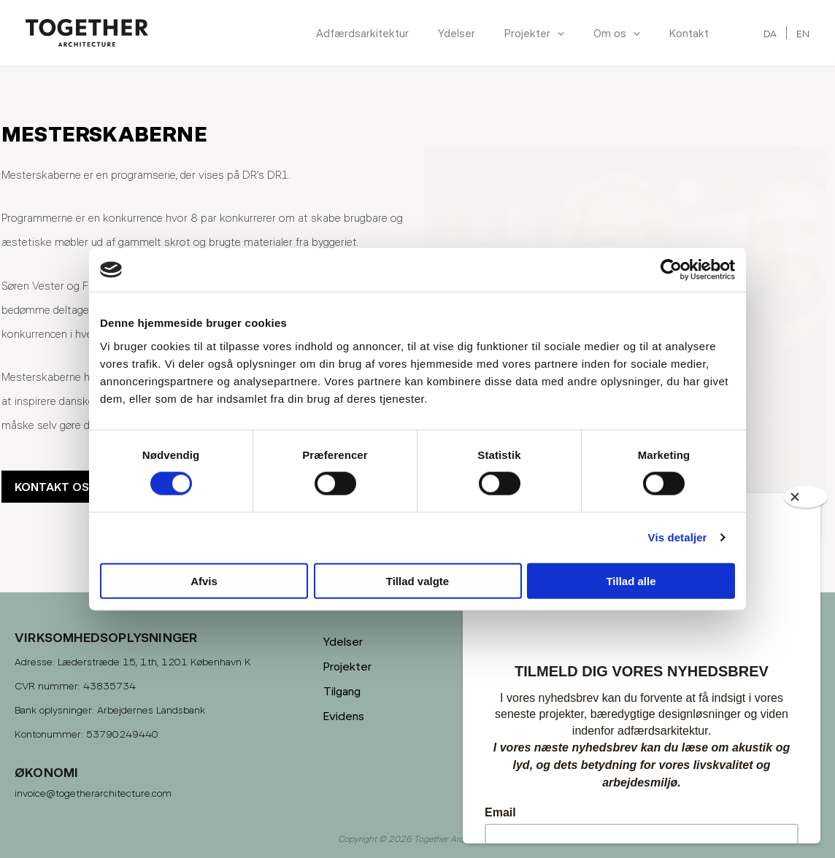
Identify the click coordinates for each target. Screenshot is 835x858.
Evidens (343, 715)
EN (802, 33)
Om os (616, 33)
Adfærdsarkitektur (362, 32)
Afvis (204, 580)
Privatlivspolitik (551, 715)
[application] (557, 33)
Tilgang (342, 690)
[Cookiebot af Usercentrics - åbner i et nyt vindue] (671, 270)
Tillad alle (630, 580)
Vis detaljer (677, 537)
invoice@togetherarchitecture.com (93, 792)
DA (770, 33)
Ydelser (456, 32)
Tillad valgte (417, 580)
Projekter (534, 33)
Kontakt (689, 32)
